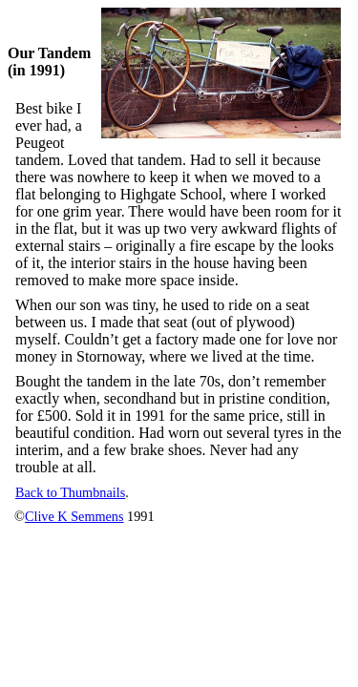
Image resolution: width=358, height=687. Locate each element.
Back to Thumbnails (70, 492)
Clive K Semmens (74, 516)
